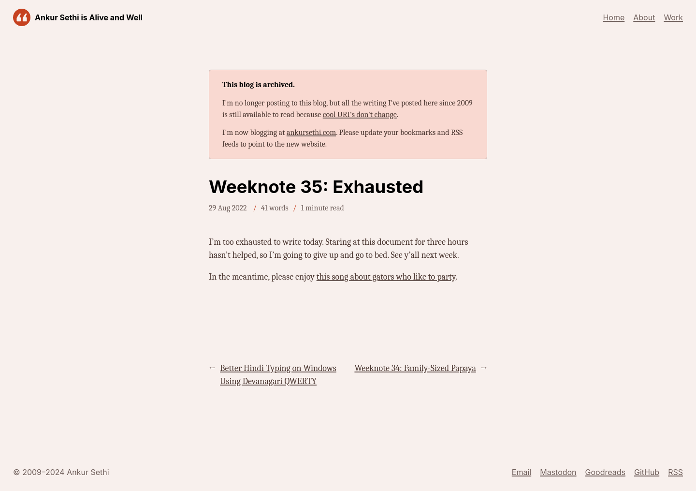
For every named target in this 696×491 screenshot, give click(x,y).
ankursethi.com (311, 132)
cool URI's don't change (360, 114)
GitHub (646, 472)
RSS (675, 472)
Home (613, 17)
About (644, 17)
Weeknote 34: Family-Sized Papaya (415, 368)
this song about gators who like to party (386, 277)
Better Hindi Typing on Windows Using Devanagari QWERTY (278, 375)
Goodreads (605, 472)
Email (521, 472)
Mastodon (558, 472)
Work (673, 17)
